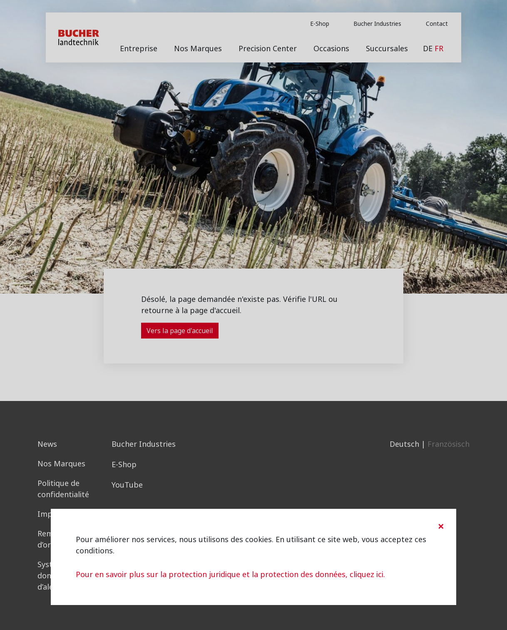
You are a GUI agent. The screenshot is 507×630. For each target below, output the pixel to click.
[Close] (441, 526)
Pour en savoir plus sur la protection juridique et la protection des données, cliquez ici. (230, 574)
